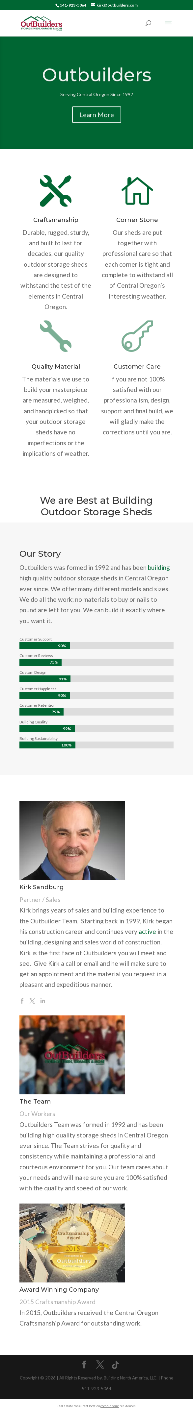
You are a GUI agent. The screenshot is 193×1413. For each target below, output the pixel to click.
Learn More (96, 119)
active (147, 931)
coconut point (109, 1406)
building (159, 567)
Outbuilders (97, 79)
